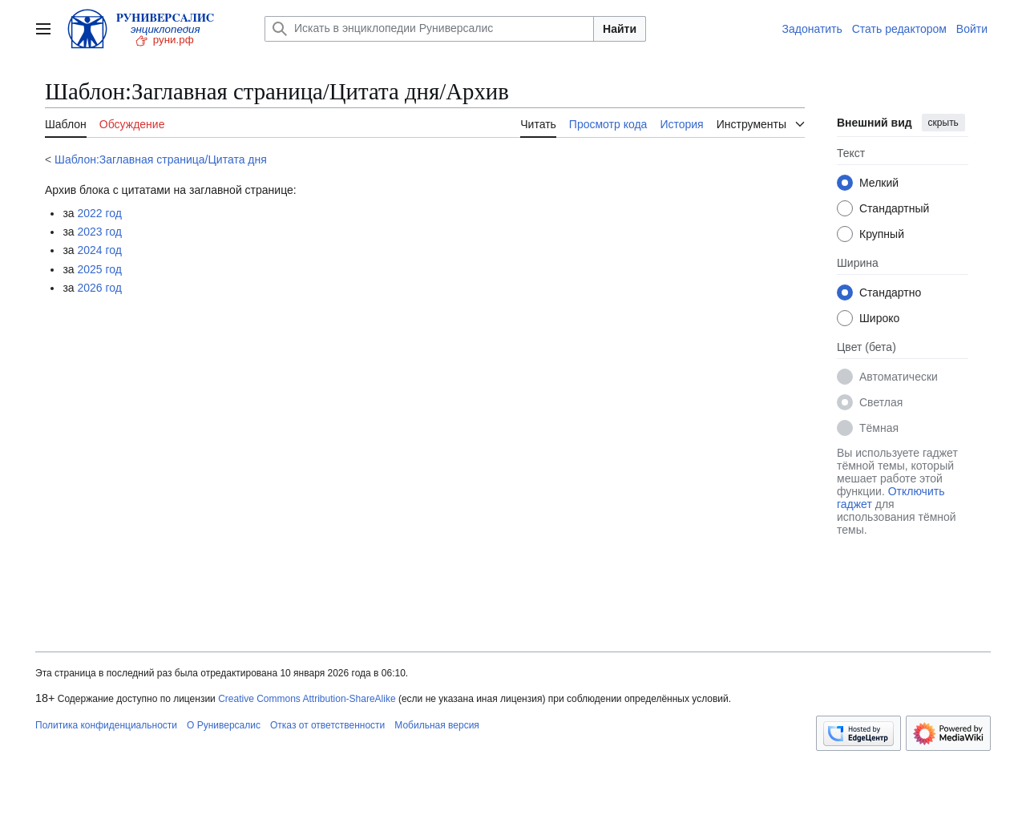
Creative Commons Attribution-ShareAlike (306, 698)
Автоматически (898, 376)
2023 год (100, 231)
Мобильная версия (436, 725)
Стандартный (894, 208)
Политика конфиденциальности (106, 725)
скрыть (943, 122)
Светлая (881, 402)
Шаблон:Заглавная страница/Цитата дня (161, 159)
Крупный (881, 234)
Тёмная (879, 428)
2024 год (100, 250)
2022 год (100, 213)
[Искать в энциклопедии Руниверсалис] (429, 29)
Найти (619, 28)
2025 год (100, 269)
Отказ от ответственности (327, 725)
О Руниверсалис (224, 725)
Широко (879, 318)
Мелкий (879, 182)
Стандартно (890, 292)
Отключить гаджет (890, 497)
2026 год (100, 287)
